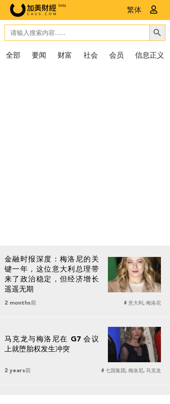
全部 (13, 55)
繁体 (134, 10)
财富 (65, 55)
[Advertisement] (85, 156)
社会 (90, 55)
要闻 (39, 55)
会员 (116, 55)
